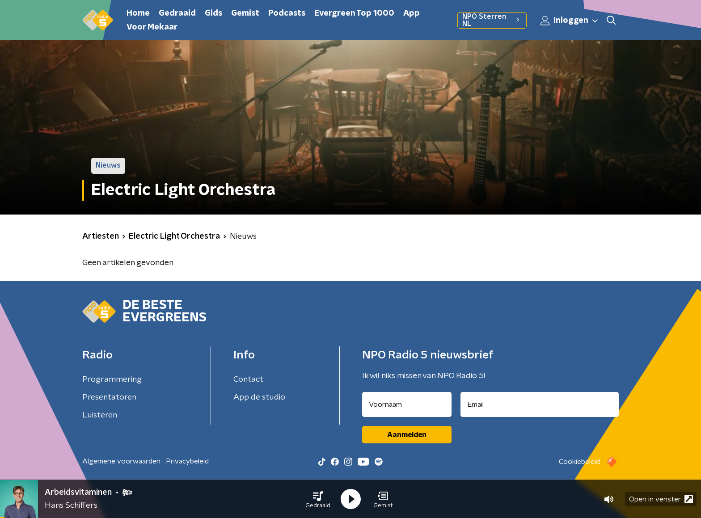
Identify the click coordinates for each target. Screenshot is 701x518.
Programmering (112, 379)
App (411, 13)
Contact (248, 379)
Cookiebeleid (579, 461)
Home (138, 13)
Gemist (245, 13)
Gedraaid (177, 13)
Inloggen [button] (569, 20)
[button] (318, 499)
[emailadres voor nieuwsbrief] (539, 404)
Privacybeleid (187, 461)
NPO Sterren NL (492, 20)
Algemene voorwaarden (121, 461)
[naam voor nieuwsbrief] (407, 404)
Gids (213, 13)
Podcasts (286, 13)
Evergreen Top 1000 (354, 13)
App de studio (259, 397)
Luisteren (99, 415)
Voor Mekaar (152, 27)
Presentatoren (109, 397)
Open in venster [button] (661, 499)
